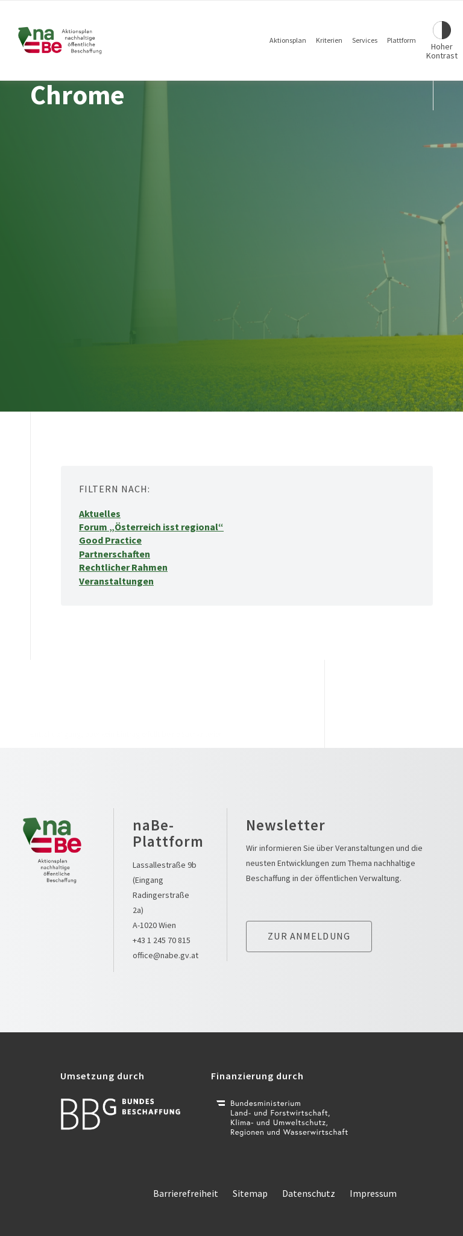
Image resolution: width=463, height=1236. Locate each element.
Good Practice (110, 540)
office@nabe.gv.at (165, 955)
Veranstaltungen (116, 581)
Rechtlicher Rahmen (123, 567)
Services (364, 40)
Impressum (373, 1193)
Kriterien (329, 40)
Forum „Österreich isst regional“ (151, 527)
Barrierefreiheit (185, 1193)
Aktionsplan (287, 40)
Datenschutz (308, 1193)
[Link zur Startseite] (60, 40)
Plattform (401, 40)
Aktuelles (100, 513)
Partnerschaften (114, 554)
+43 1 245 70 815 (162, 940)
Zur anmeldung (309, 936)
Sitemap (250, 1193)
